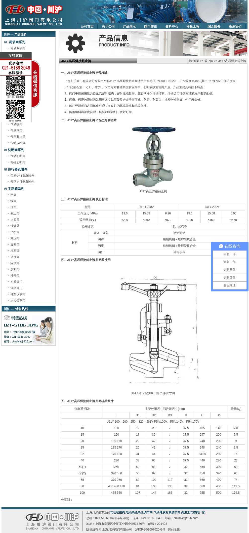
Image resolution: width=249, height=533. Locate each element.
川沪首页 (193, 61)
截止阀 (14, 213)
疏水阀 (14, 257)
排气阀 (14, 275)
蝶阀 (13, 201)
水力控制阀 (17, 300)
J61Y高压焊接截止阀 (232, 61)
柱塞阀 (14, 250)
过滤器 (14, 226)
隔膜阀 (14, 263)
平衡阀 (14, 232)
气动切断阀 (17, 156)
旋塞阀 (14, 244)
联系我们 (235, 26)
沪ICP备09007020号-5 (150, 529)
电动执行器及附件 (22, 175)
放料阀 (14, 269)
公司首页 (87, 26)
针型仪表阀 (17, 294)
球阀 (13, 207)
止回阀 (14, 219)
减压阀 (14, 238)
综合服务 (214, 26)
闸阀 (13, 195)
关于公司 (108, 26)
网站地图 (174, 529)
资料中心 (171, 26)
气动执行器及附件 (22, 181)
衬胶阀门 (16, 282)
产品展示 (129, 26)
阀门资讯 (150, 26)
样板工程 (192, 26)
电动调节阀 (17, 48)
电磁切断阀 (17, 162)
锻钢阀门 (16, 288)
